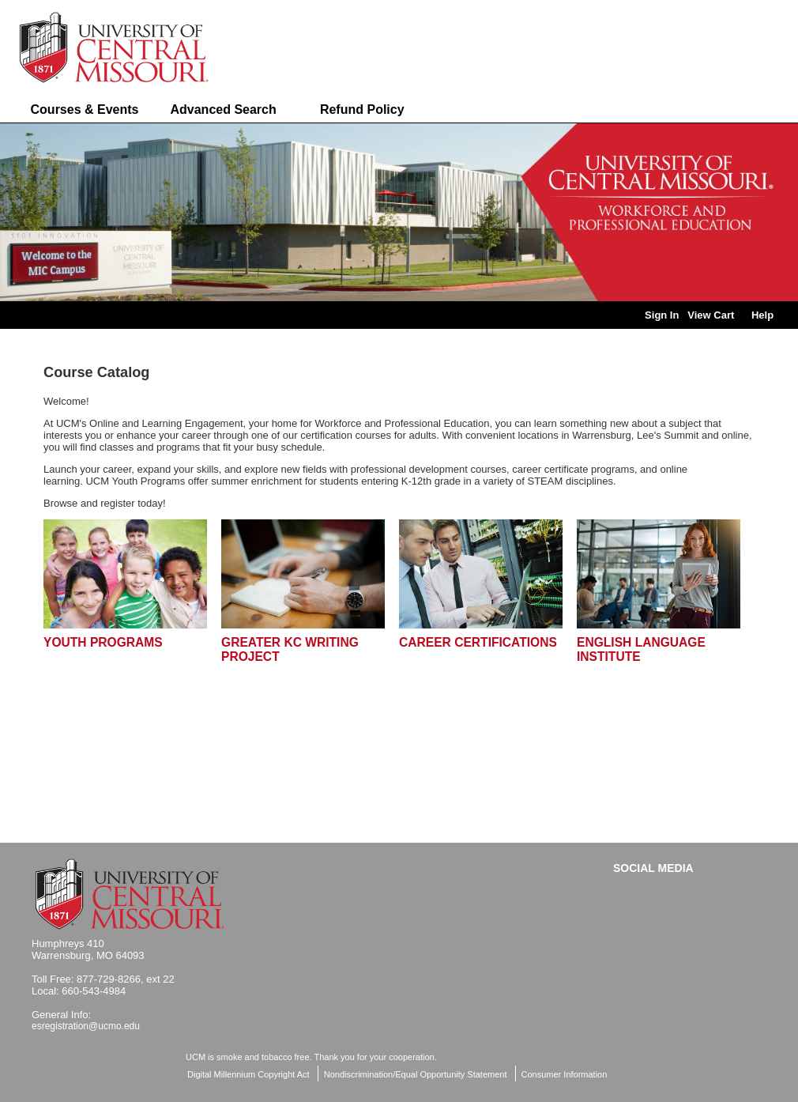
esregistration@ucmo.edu (86, 1026)
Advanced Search (223, 109)
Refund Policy (362, 109)
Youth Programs (103, 642)
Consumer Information (564, 1074)
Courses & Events (85, 109)
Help (762, 315)
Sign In (662, 315)
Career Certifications (478, 642)
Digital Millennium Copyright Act (248, 1074)
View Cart (710, 315)
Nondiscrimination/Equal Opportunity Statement (415, 1074)
